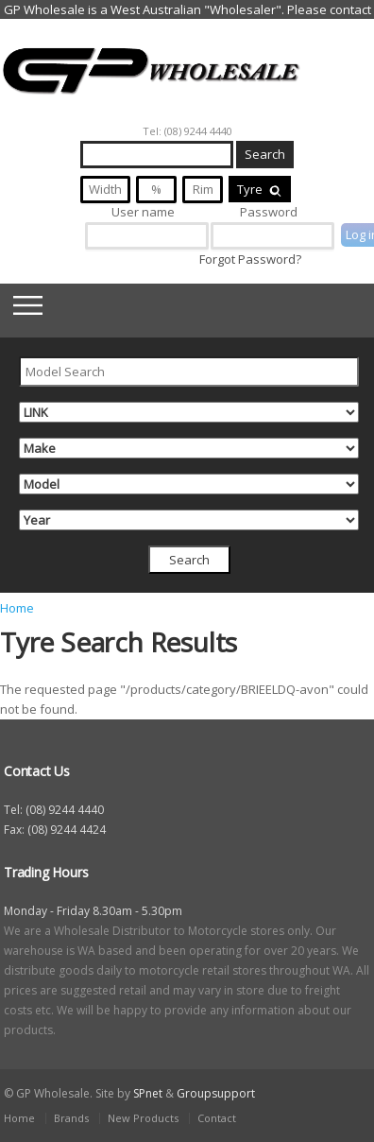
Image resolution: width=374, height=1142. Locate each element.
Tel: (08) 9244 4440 (187, 131)
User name (143, 211)
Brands (71, 1118)
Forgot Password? (250, 259)
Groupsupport (216, 1093)
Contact (216, 1118)
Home (17, 607)
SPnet (147, 1093)
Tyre (259, 189)
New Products (143, 1118)
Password (269, 211)
